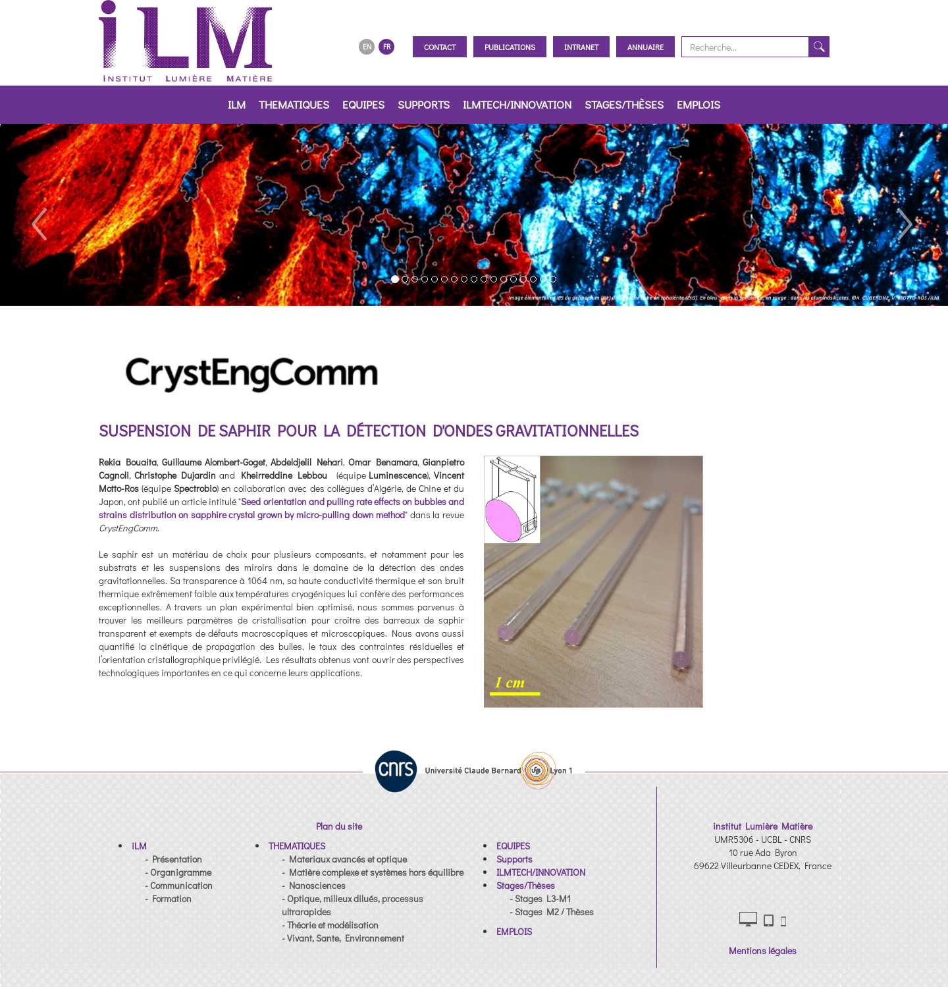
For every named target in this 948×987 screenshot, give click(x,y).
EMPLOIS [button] (698, 104)
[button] (38, 215)
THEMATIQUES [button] (294, 104)
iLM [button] (237, 104)
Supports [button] (424, 104)
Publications (510, 46)
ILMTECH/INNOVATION (517, 104)
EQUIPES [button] (363, 104)
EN (367, 46)
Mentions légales (763, 950)
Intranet (581, 46)
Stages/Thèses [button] (624, 104)
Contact (440, 46)
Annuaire (645, 46)
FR (386, 46)
